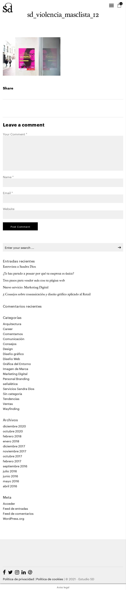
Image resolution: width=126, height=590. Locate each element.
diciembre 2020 (14, 426)
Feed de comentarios (18, 513)
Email (8, 192)
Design (8, 348)
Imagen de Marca (15, 368)
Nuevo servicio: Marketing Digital (25, 287)
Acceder (9, 503)
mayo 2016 (11, 481)
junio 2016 (10, 476)
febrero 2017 (12, 461)
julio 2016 (10, 471)
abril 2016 (10, 486)
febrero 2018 (12, 436)
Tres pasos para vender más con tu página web (34, 280)
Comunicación (13, 338)
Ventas (8, 403)
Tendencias (11, 398)
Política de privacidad (18, 578)
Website (8, 208)
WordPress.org (13, 518)
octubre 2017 (12, 456)
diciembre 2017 (14, 446)
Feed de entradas (15, 508)
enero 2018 (11, 441)
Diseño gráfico (13, 353)
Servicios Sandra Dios (18, 388)
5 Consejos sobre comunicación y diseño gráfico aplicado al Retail (47, 294)
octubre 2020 (13, 431)
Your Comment (15, 134)
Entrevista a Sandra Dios (19, 266)
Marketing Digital (15, 373)
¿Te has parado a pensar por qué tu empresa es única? (38, 273)
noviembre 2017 (14, 451)
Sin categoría (12, 393)
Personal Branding (16, 378)
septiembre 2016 (15, 466)
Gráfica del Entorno (17, 363)
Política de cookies (49, 578)
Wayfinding (11, 408)
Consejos (9, 343)
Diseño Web (11, 358)
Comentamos (13, 333)
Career (8, 328)
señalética (10, 383)
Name (8, 177)
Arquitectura (12, 323)
